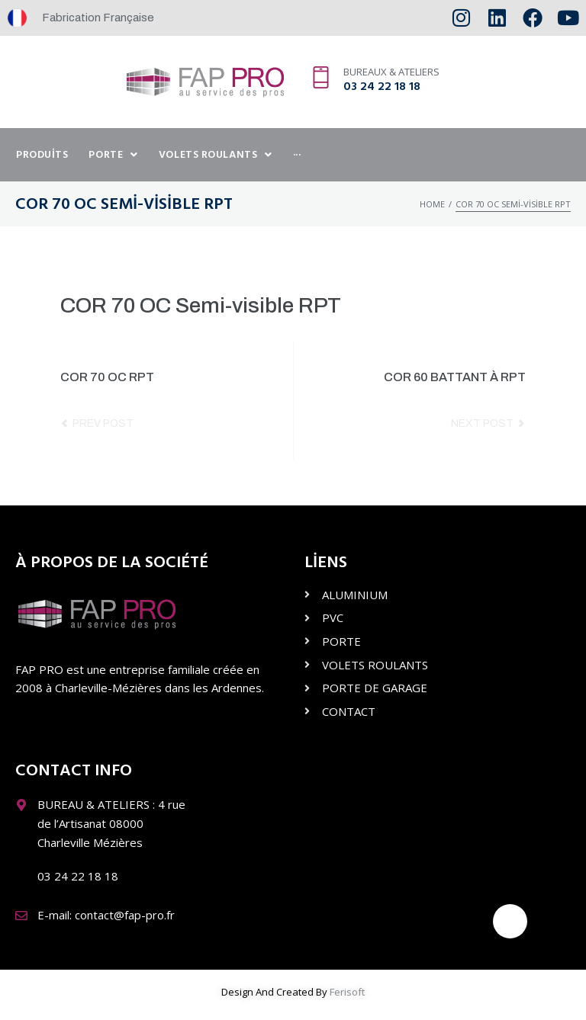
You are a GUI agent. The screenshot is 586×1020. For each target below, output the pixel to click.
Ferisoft (347, 992)
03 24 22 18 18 (381, 87)
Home (432, 204)
